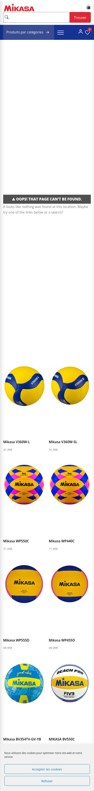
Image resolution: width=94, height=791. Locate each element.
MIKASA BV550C (62, 739)
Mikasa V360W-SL (63, 442)
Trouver (80, 17)
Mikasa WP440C (62, 541)
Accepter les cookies (47, 769)
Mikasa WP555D (16, 640)
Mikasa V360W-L (16, 442)
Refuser (47, 781)
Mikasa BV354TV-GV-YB (22, 739)
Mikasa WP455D (62, 640)
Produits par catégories (28, 32)
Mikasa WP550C (16, 541)
